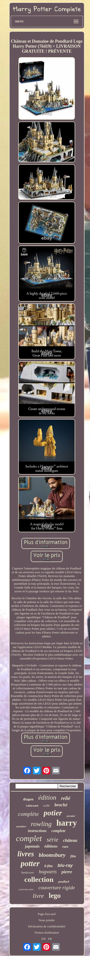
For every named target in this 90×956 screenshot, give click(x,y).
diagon (28, 799)
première (21, 826)
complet (29, 838)
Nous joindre (47, 920)
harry (66, 823)
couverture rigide (56, 887)
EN (44, 939)
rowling (41, 824)
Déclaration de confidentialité (46, 926)
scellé (46, 805)
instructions (37, 831)
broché (60, 804)
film (73, 856)
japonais (32, 846)
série (53, 839)
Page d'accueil (46, 914)
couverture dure (26, 889)
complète (28, 814)
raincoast (32, 805)
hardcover (27, 872)
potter (30, 863)
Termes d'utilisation (46, 932)
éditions (51, 846)
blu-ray (65, 865)
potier (53, 812)
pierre (66, 871)
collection (39, 879)
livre (38, 895)
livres (26, 854)
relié (65, 798)
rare (65, 847)
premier (71, 815)
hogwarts (48, 871)
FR (50, 939)
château (70, 840)
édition (47, 797)
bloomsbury (52, 855)
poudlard (63, 881)
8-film (48, 866)
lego (55, 895)
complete (58, 831)
